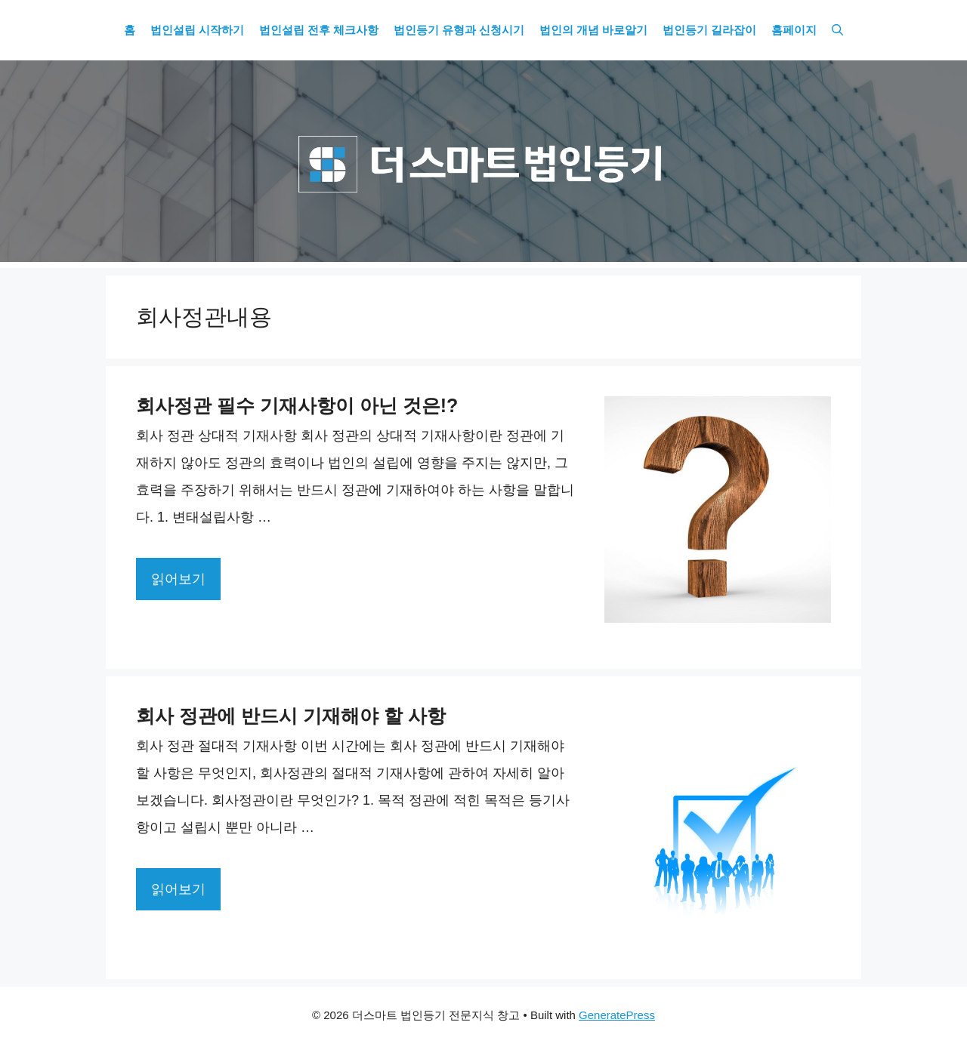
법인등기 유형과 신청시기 (459, 30)
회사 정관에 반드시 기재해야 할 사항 (291, 715)
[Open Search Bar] (837, 30)
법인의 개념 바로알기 (593, 30)
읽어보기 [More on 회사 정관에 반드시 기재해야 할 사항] (178, 889)
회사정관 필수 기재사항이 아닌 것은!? (297, 405)
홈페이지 (794, 30)
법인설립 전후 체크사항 (318, 30)
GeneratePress (617, 1015)
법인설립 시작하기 (197, 30)
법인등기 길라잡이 (709, 30)
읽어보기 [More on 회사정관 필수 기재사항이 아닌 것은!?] (178, 579)
